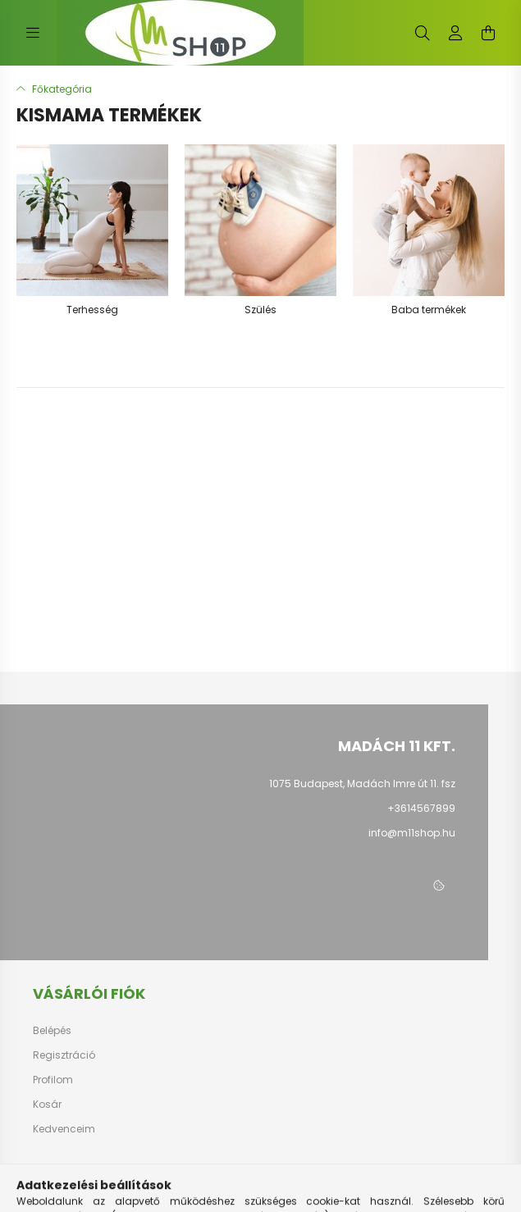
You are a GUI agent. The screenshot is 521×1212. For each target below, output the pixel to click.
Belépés (52, 1031)
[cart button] (488, 32)
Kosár (47, 1104)
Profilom (53, 1080)
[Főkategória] (54, 89)
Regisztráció (64, 1055)
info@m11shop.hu (411, 833)
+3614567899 (421, 808)
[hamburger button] (32, 32)
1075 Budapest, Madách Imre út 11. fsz (362, 784)
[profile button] (455, 32)
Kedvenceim (64, 1129)
